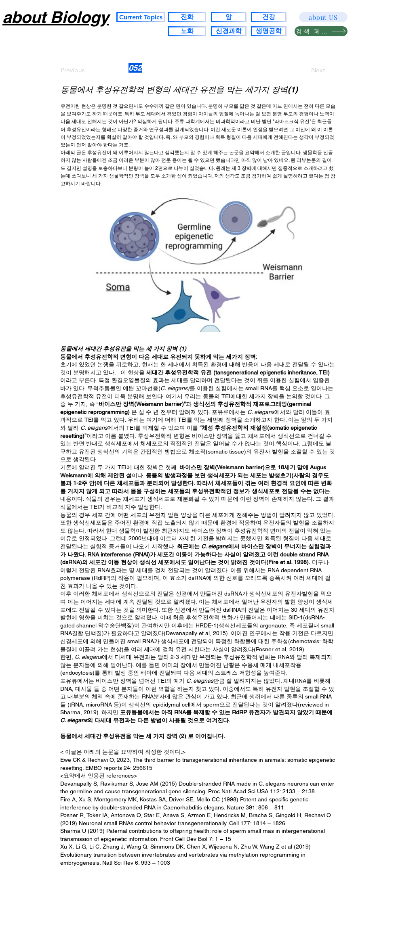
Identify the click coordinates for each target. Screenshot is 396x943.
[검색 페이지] (321, 31)
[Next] (304, 70)
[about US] (323, 17)
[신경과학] (228, 31)
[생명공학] (268, 31)
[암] (228, 17)
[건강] (268, 17)
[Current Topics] (140, 17)
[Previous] (87, 70)
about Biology (55, 17)
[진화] (187, 17)
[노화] (187, 31)
